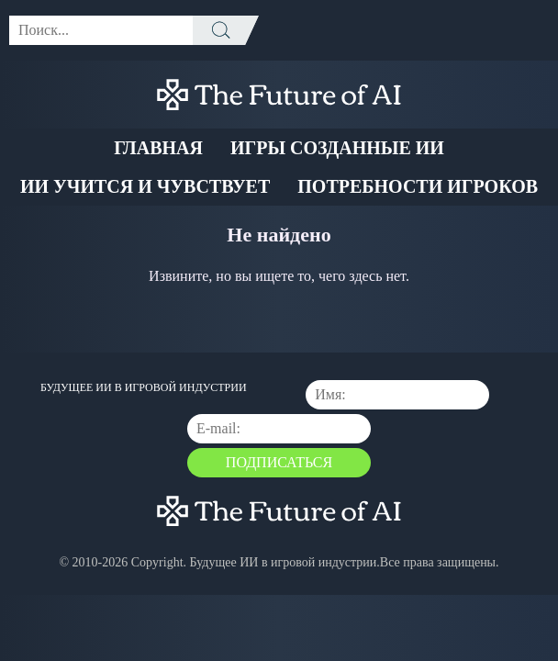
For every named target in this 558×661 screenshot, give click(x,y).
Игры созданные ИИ (337, 148)
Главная (158, 148)
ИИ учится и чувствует (145, 186)
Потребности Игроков (417, 186)
